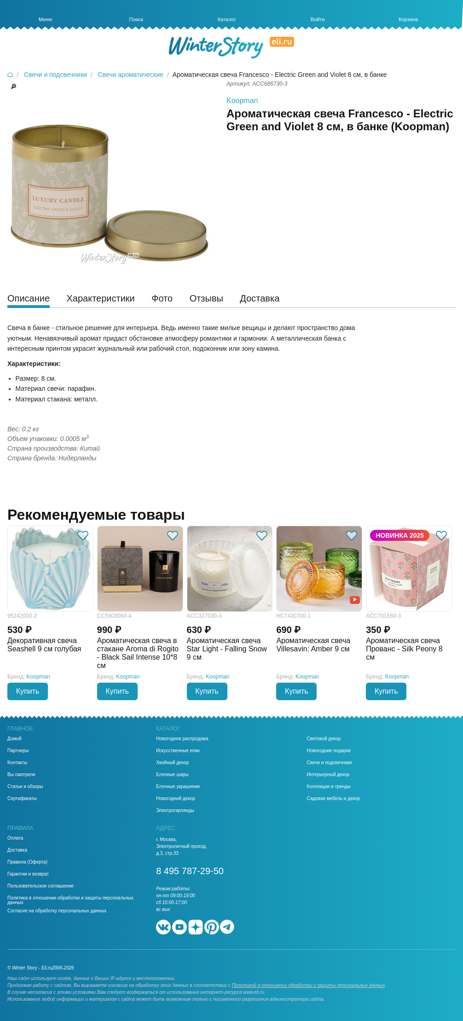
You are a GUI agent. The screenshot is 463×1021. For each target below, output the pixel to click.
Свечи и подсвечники (329, 762)
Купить (28, 691)
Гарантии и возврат (28, 874)
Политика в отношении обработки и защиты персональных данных (70, 900)
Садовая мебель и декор (333, 798)
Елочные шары (172, 774)
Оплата (15, 838)
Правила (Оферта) (27, 862)
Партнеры (18, 750)
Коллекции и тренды (329, 786)
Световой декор (324, 739)
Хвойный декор (172, 762)
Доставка (17, 850)
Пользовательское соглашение (40, 886)
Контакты (17, 762)
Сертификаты (22, 798)
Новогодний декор (175, 798)
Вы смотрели (21, 774)
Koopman (242, 100)
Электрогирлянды (175, 810)
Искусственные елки (178, 750)
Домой (14, 739)
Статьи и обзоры (25, 786)
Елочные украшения (178, 786)
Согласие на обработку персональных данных (56, 911)
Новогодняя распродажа (182, 739)
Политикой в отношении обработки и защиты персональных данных (308, 985)
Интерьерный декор (328, 774)
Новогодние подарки (329, 750)
